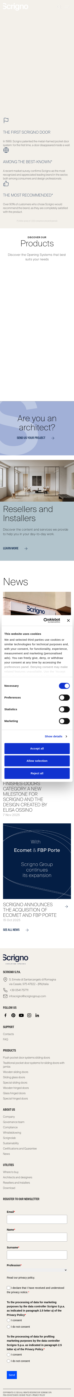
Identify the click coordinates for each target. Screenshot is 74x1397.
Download (9, 1188)
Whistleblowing (12, 1132)
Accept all (37, 748)
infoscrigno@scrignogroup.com (27, 996)
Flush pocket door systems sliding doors (26, 1057)
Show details (53, 736)
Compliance (10, 1127)
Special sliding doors (15, 1082)
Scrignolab (9, 1138)
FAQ (5, 1039)
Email (11, 1211)
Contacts (8, 1034)
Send (12, 1375)
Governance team (13, 1122)
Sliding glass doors (14, 1077)
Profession (14, 1265)
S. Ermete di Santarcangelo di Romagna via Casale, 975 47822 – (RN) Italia (32, 982)
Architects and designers (17, 1177)
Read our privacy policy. (21, 1277)
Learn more (16, 548)
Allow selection (37, 760)
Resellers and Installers (16, 1182)
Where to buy (11, 1172)
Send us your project (37, 438)
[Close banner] (68, 620)
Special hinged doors (15, 1098)
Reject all (37, 773)
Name (11, 1229)
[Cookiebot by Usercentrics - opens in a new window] (45, 620)
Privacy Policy (39, 1395)
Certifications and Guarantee (20, 1148)
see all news (17, 930)
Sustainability (11, 1143)
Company (9, 1116)
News (6, 1154)
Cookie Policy (25, 1395)
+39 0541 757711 (18, 990)
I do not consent (20, 1326)
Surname (13, 1247)
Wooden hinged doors (16, 1088)
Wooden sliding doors (15, 1072)
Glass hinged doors (14, 1093)
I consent (16, 1320)
